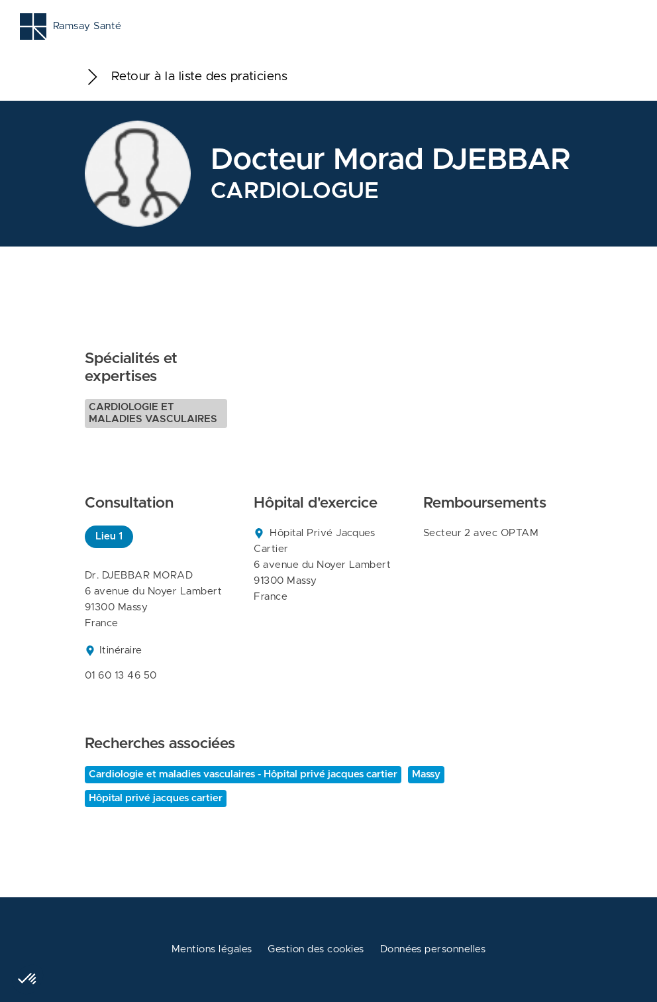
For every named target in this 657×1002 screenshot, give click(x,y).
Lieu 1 (109, 536)
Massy (426, 774)
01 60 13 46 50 (121, 676)
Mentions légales (212, 949)
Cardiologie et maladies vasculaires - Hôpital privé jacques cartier (243, 774)
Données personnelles (433, 949)
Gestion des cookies (316, 949)
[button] (28, 979)
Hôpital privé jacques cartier (156, 798)
